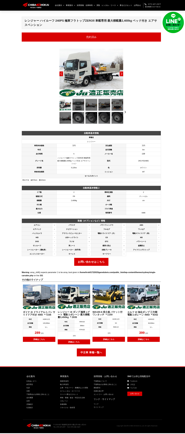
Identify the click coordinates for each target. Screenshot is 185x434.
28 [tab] (105, 92)
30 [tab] (108, 92)
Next (121, 73)
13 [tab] (80, 92)
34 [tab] (115, 92)
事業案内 (70, 5)
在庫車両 (90, 5)
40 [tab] (83, 95)
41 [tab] (85, 95)
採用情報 (80, 5)
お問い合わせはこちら (91, 261)
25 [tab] (100, 92)
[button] (134, 394)
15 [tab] (83, 92)
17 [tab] (87, 92)
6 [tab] (69, 92)
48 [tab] (97, 95)
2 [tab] (62, 92)
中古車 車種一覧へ (91, 352)
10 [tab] (75, 92)
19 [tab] (90, 92)
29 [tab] (107, 92)
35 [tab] (117, 92)
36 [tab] (118, 92)
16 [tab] (85, 92)
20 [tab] (92, 92)
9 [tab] (74, 92)
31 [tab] (110, 92)
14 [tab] (82, 92)
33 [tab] (113, 92)
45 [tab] (92, 95)
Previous (61, 73)
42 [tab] (87, 95)
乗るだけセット (126, 5)
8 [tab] (72, 92)
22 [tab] (95, 92)
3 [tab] (64, 92)
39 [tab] (82, 95)
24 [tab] (98, 92)
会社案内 (59, 5)
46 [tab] (93, 95)
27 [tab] (103, 92)
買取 (98, 5)
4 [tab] (65, 92)
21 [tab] (93, 92)
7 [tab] (70, 92)
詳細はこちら (39, 339)
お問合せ (137, 5)
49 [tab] (98, 95)
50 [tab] (100, 95)
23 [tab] (97, 92)
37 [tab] (120, 92)
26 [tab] (102, 92)
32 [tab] (112, 92)
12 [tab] (79, 92)
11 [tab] (77, 92)
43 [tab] (88, 95)
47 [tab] (95, 95)
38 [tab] (121, 92)
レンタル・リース (110, 5)
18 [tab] (88, 92)
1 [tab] (60, 92)
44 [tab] (90, 95)
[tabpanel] (91, 73)
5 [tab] (67, 92)
